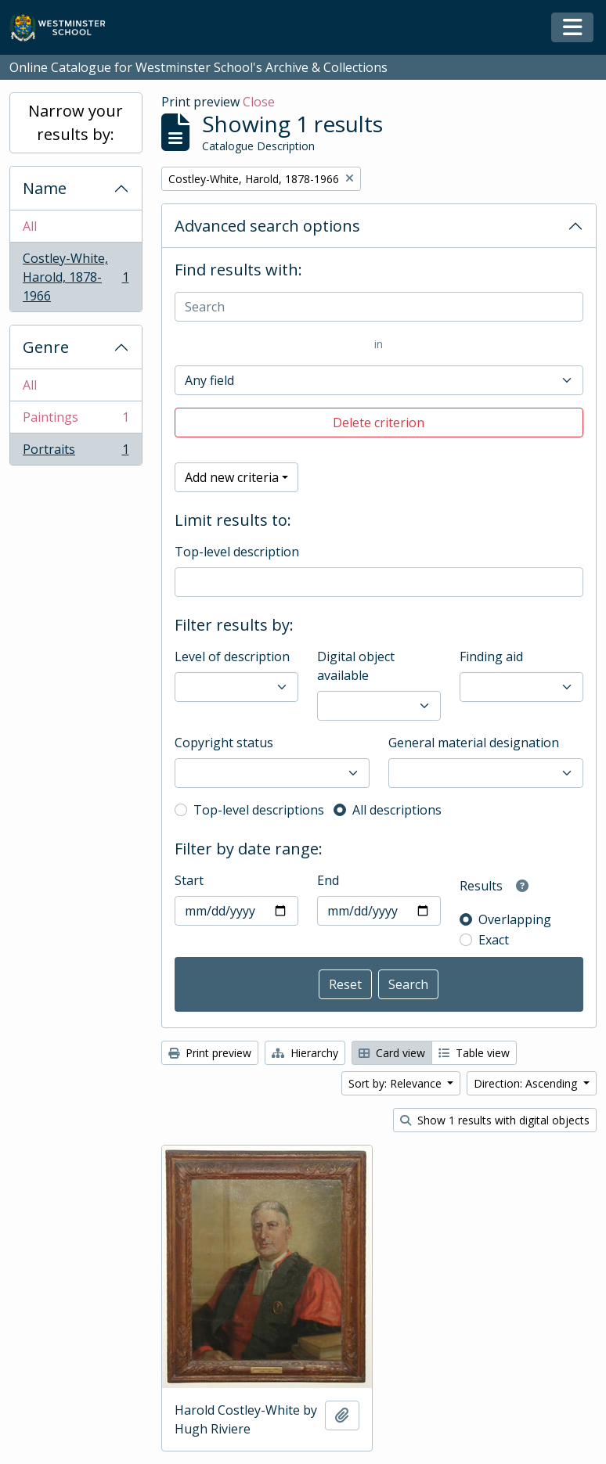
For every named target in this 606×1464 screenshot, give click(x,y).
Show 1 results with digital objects (495, 1120)
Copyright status (224, 742)
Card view (392, 1052)
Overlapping (514, 919)
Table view (474, 1052)
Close (259, 101)
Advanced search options (267, 225)
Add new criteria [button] (232, 477)
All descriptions (397, 809)
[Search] (379, 307)
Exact (493, 939)
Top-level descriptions (258, 809)
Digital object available (356, 666)
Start (189, 880)
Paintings (75, 420)
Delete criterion (378, 422)
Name (45, 188)
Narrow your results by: (75, 122)
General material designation (473, 742)
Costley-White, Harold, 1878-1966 (75, 277)
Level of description (232, 656)
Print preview (209, 1052)
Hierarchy (305, 1052)
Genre (46, 347)
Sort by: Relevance (396, 1083)
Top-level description (237, 551)
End (328, 880)
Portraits (75, 452)
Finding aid (491, 656)
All (30, 226)
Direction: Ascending (527, 1083)
